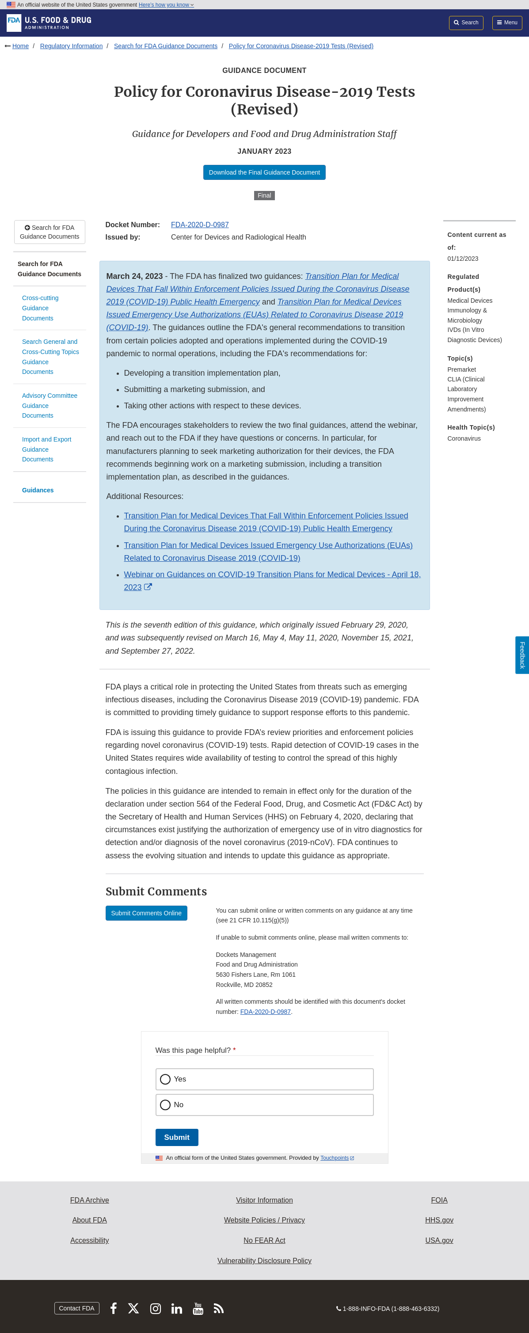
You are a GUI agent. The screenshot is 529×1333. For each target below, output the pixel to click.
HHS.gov (439, 1220)
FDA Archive (89, 1200)
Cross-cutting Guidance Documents (40, 307)
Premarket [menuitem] (462, 369)
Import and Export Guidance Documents (46, 449)
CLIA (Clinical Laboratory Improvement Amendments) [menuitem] (467, 394)
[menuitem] (479, 249)
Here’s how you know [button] (166, 5)
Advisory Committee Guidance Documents (49, 405)
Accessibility (89, 1240)
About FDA (89, 1220)
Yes (180, 1079)
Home (20, 46)
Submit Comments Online (146, 913)
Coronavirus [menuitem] (464, 438)
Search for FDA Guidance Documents (165, 46)
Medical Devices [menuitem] (470, 300)
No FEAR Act (264, 1240)
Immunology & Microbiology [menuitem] (467, 315)
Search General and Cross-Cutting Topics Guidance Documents (50, 356)
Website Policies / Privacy (264, 1220)
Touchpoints (334, 1158)
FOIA (439, 1200)
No (179, 1105)
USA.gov (439, 1240)
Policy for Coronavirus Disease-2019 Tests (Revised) (301, 46)
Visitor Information (264, 1200)
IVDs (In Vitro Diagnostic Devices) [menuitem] (475, 334)
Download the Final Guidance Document (264, 172)
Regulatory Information (71, 46)
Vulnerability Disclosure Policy (264, 1260)
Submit (177, 1137)
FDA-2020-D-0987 (200, 225)
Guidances (38, 490)
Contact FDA (77, 1308)
